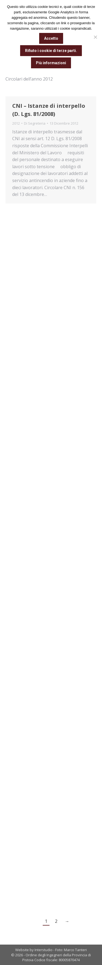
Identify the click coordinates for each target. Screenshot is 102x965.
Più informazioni (51, 63)
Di (34, 123)
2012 (16, 123)
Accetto (51, 38)
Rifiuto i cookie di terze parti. (51, 50)
